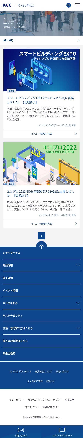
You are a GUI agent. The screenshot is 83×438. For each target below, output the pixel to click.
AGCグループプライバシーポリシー (45, 399)
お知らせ (50, 381)
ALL (8, 40)
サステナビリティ (13, 315)
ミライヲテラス (11, 252)
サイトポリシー (16, 399)
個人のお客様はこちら (15, 341)
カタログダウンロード (20, 371)
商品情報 (8, 265)
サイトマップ (31, 406)
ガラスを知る (10, 303)
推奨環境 (69, 399)
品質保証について (43, 371)
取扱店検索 (9, 353)
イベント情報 (10, 290)
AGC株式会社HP (50, 406)
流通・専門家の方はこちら (18, 328)
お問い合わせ (62, 371)
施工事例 (8, 278)
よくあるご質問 (35, 381)
